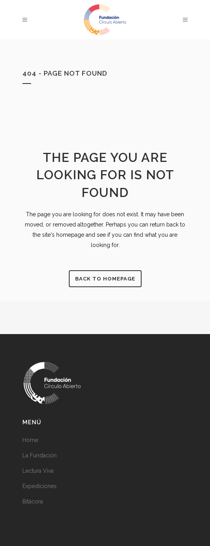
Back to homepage (105, 279)
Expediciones (39, 486)
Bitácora (32, 501)
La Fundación (39, 455)
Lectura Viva (37, 471)
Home (30, 440)
